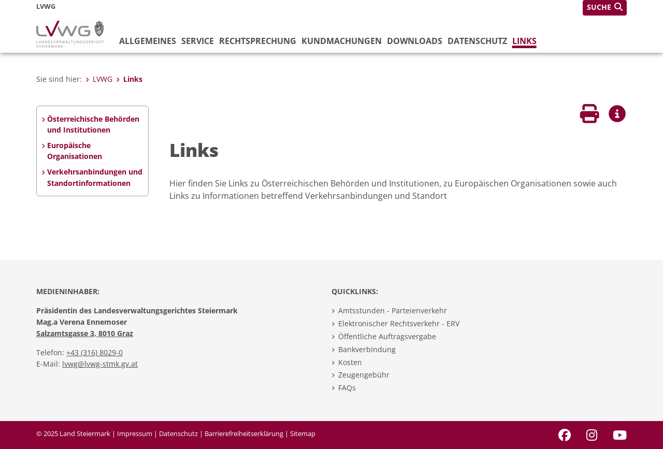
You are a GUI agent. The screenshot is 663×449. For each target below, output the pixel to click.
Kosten (350, 362)
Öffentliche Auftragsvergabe (387, 336)
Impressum (134, 433)
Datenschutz (477, 41)
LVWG (98, 79)
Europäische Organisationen (74, 151)
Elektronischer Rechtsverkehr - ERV (398, 323)
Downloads (414, 41)
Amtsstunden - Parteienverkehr (392, 310)
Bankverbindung (367, 349)
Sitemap (302, 433)
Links (524, 41)
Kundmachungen (341, 41)
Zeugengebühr (364, 375)
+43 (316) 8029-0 (94, 352)
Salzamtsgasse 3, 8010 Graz (84, 333)
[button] (605, 8)
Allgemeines (147, 41)
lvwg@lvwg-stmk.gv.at (100, 364)
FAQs (347, 388)
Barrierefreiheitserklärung (244, 433)
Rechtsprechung (257, 41)
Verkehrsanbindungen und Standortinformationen (94, 177)
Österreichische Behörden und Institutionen (93, 124)
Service (197, 41)
